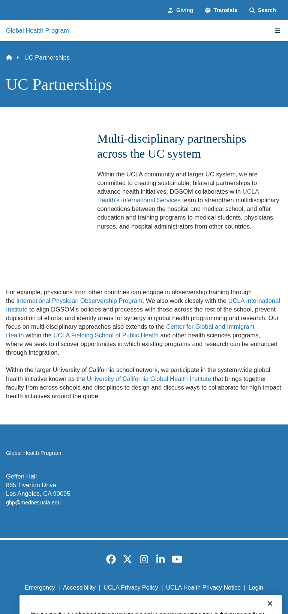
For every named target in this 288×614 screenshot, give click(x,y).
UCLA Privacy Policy (131, 587)
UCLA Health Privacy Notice (203, 587)
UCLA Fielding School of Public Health (105, 335)
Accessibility (79, 587)
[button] (221, 10)
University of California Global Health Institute (149, 378)
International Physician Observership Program (79, 300)
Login (256, 587)
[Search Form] (262, 10)
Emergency (40, 587)
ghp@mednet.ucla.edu (33, 503)
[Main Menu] (277, 30)
